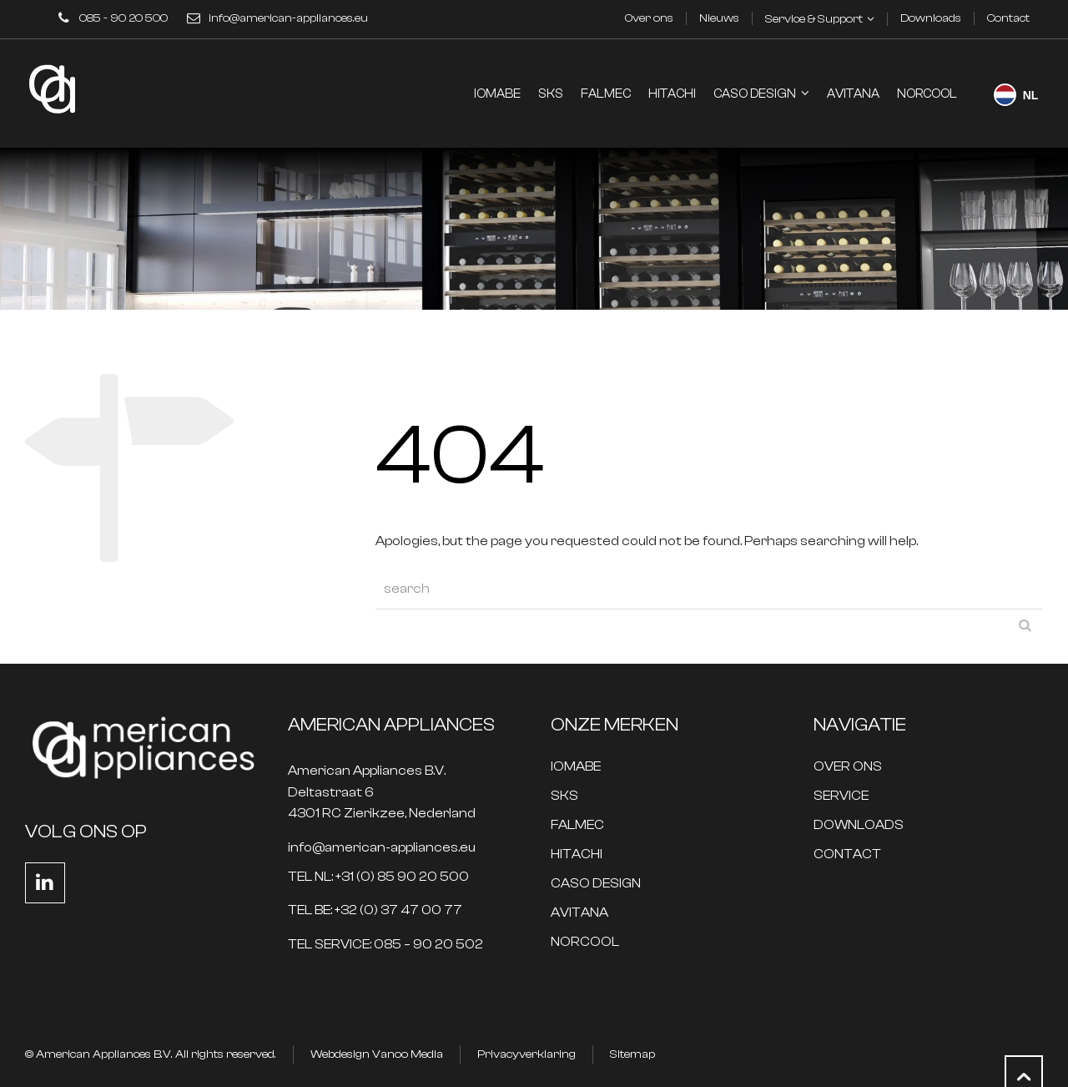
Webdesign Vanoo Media (376, 1054)
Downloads (930, 18)
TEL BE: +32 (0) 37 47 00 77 (375, 910)
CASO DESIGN (596, 883)
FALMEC (577, 825)
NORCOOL (585, 942)
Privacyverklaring (526, 1054)
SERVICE (841, 796)
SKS (564, 796)
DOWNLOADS (859, 825)
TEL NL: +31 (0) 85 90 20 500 (378, 877)
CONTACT (847, 854)
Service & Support (814, 19)
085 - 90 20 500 (123, 18)
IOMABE (576, 767)
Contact (1008, 18)
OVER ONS (848, 767)
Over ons (649, 18)
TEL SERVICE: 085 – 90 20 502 (385, 944)
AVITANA (579, 913)
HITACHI (576, 854)
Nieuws (719, 18)
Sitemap (632, 1054)
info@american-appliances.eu (288, 18)
